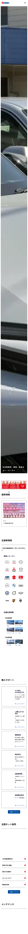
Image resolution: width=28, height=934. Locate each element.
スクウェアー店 (10, 630)
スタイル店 (19, 643)
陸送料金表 (5, 895)
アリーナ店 (19, 630)
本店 (10, 623)
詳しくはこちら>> (20, 714)
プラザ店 (10, 643)
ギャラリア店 (19, 623)
